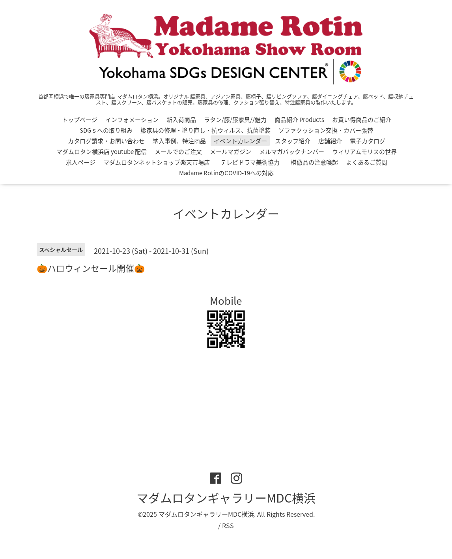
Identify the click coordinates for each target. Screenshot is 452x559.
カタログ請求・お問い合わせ (106, 141)
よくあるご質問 (366, 162)
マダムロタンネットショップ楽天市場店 (156, 162)
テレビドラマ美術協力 (253, 162)
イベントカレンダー (240, 141)
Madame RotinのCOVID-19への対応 (226, 173)
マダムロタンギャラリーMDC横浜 (226, 497)
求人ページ (80, 162)
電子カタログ (367, 141)
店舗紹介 (330, 141)
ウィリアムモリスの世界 (364, 151)
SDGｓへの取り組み (106, 130)
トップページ (79, 119)
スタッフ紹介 (292, 141)
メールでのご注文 (178, 151)
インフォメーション (132, 119)
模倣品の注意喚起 (314, 162)
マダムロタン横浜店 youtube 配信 (101, 151)
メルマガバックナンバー (291, 151)
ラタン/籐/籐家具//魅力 (235, 119)
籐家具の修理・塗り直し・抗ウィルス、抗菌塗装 (205, 130)
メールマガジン (230, 151)
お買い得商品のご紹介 (361, 119)
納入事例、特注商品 (179, 141)
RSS (228, 525)
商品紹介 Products (299, 119)
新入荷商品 (181, 119)
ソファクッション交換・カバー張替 (325, 130)
